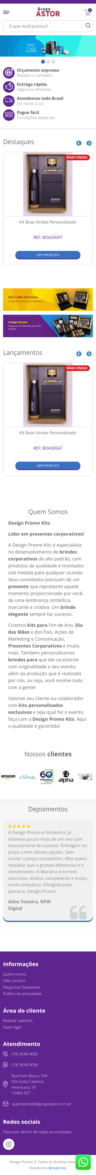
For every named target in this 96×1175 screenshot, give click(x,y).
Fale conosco (14, 980)
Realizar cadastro (18, 1020)
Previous (79, 143)
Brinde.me (57, 1168)
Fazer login (12, 1027)
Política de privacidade (22, 993)
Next (89, 143)
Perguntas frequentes (21, 987)
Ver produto (48, 254)
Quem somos (14, 974)
